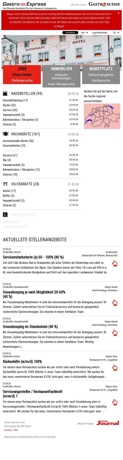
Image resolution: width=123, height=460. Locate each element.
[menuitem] (70, 32)
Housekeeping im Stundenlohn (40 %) (30, 326)
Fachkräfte (17, 134)
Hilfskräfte (17, 184)
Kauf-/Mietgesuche (61, 84)
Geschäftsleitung (12, 100)
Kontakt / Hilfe (11, 430)
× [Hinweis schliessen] (118, 13)
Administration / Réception (18, 119)
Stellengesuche (22, 80)
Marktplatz (101, 68)
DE (114, 32)
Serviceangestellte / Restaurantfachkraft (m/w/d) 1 (32, 393)
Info (83, 32)
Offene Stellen (22, 75)
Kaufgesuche (101, 80)
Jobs (22, 68)
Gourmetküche (11, 145)
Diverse (7, 124)
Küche (6, 105)
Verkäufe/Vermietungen (61, 76)
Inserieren (70, 32)
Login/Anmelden (99, 32)
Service (7, 110)
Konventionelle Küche (15, 141)
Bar (5, 160)
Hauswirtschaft (11, 115)
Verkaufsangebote (101, 75)
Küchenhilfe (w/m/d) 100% (22, 361)
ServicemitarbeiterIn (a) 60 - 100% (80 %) (33, 257)
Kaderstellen (19, 93)
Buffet (6, 196)
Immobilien (61, 68)
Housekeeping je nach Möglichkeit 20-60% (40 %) (34, 294)
